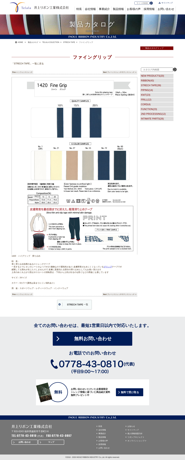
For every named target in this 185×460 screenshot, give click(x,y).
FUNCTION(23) (149, 109)
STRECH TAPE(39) (151, 85)
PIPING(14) (147, 90)
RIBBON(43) (147, 80)
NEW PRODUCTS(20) (152, 76)
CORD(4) (146, 104)
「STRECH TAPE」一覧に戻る (28, 63)
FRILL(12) (146, 99)
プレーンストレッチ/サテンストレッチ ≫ (122, 72)
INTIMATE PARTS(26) (152, 118)
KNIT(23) (145, 95)
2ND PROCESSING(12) (153, 114)
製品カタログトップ (154, 48)
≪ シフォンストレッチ (24, 72)
